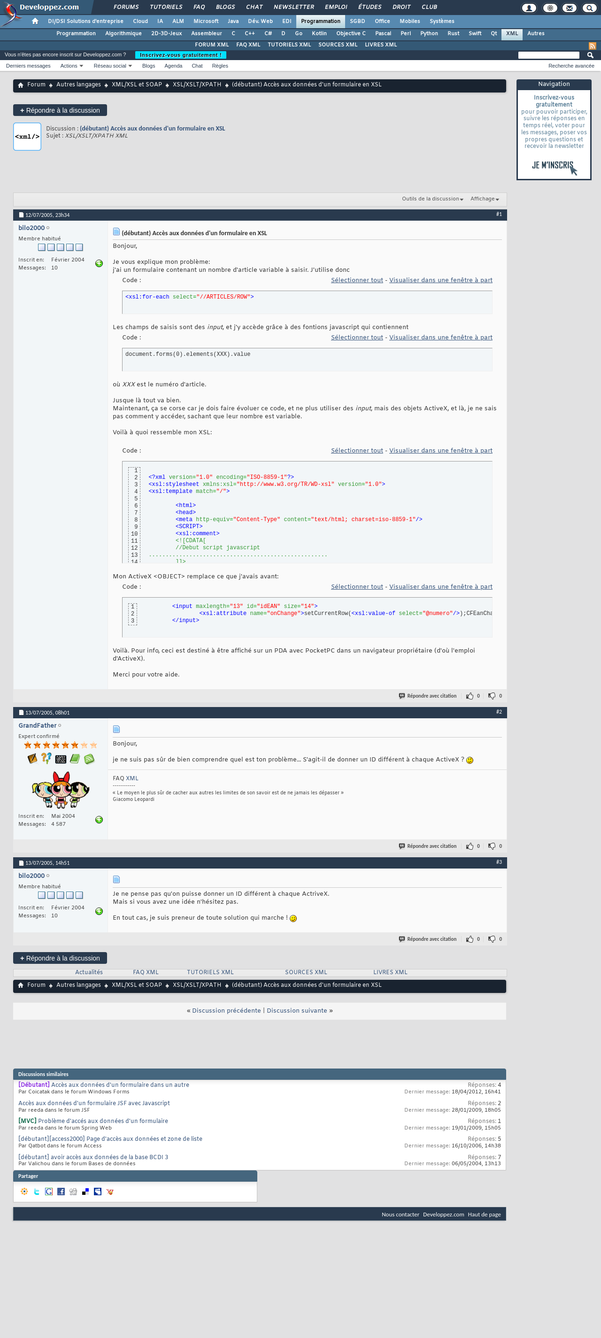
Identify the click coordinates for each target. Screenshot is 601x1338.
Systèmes (442, 21)
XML (512, 34)
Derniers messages (28, 66)
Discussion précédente (226, 1011)
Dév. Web (260, 21)
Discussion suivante (297, 1011)
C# (268, 34)
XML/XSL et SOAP (137, 85)
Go (298, 34)
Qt (494, 34)
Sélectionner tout (357, 281)
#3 (499, 862)
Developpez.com (443, 1214)
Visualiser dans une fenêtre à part (441, 281)
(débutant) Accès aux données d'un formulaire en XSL (152, 128)
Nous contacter (400, 1214)
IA (160, 21)
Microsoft (205, 21)
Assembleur (206, 34)
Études (369, 7)
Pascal (383, 34)
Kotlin (319, 34)
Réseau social (110, 66)
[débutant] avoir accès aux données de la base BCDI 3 (93, 1157)
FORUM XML (212, 45)
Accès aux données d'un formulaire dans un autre (120, 1085)
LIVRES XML (381, 45)
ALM (178, 21)
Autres (536, 34)
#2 (499, 711)
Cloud (140, 21)
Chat (254, 7)
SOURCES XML (337, 45)
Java (233, 21)
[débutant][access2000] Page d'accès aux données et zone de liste (110, 1139)
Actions (69, 66)
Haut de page (484, 1214)
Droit (401, 7)
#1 (499, 214)
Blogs (225, 7)
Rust (453, 34)
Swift (475, 34)
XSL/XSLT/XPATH (197, 85)
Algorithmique (123, 34)
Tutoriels (165, 7)
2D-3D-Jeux (166, 34)
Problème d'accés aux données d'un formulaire (103, 1121)
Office (382, 21)
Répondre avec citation (428, 696)
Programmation (320, 21)
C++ (250, 34)
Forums (125, 7)
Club (428, 7)
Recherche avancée (571, 66)
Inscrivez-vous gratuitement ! (181, 55)
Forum (36, 85)
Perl (406, 34)
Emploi (335, 7)
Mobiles (410, 21)
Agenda (173, 66)
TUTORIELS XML (289, 45)
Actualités (89, 973)
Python (429, 34)
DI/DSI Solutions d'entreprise (85, 21)
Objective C (351, 34)
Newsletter (293, 7)
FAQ (198, 7)
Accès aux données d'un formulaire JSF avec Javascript (94, 1103)
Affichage (482, 199)
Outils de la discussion (430, 199)
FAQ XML (248, 45)
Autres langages (78, 85)
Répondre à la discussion (60, 110)
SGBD (357, 21)
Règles (220, 66)
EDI (287, 21)
